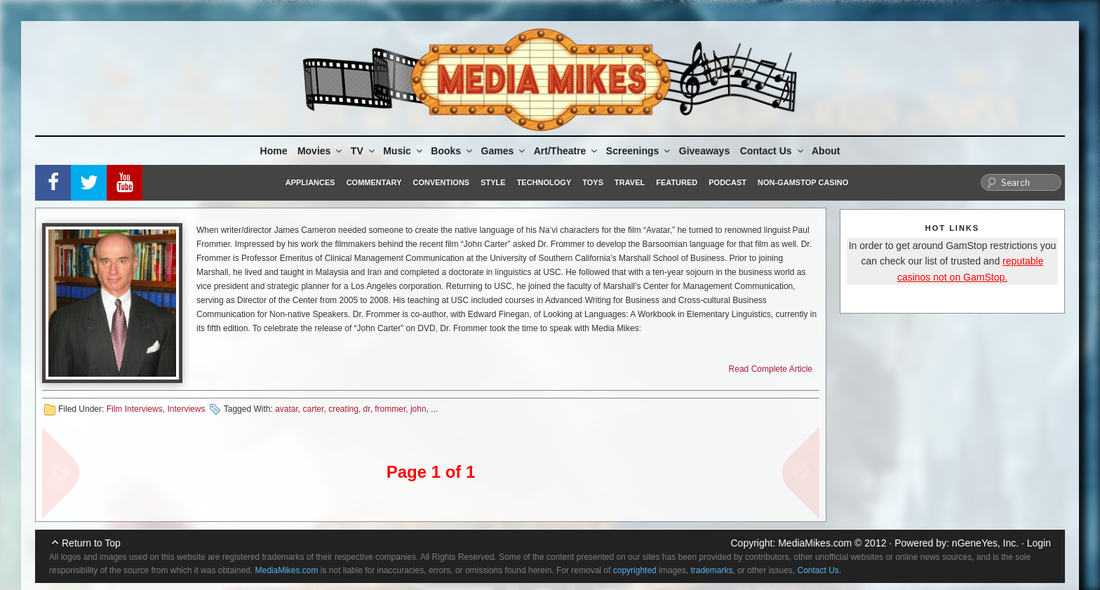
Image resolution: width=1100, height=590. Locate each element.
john (418, 409)
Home (274, 150)
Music (403, 150)
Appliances (310, 182)
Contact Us (772, 150)
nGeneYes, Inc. (985, 543)
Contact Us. (820, 570)
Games (504, 150)
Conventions (440, 182)
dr (366, 409)
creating (343, 409)
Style (493, 182)
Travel (630, 182)
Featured (676, 182)
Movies (320, 150)
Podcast (727, 182)
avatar (286, 409)
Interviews (186, 409)
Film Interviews (135, 409)
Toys (592, 182)
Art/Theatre (567, 150)
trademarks (711, 570)
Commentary (374, 182)
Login (1039, 543)
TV (364, 150)
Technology (544, 182)
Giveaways (704, 150)
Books (452, 150)
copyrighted (635, 570)
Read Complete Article (770, 369)
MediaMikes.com (815, 543)
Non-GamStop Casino (803, 182)
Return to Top (91, 543)
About (826, 150)
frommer (390, 409)
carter (313, 409)
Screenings (639, 150)
